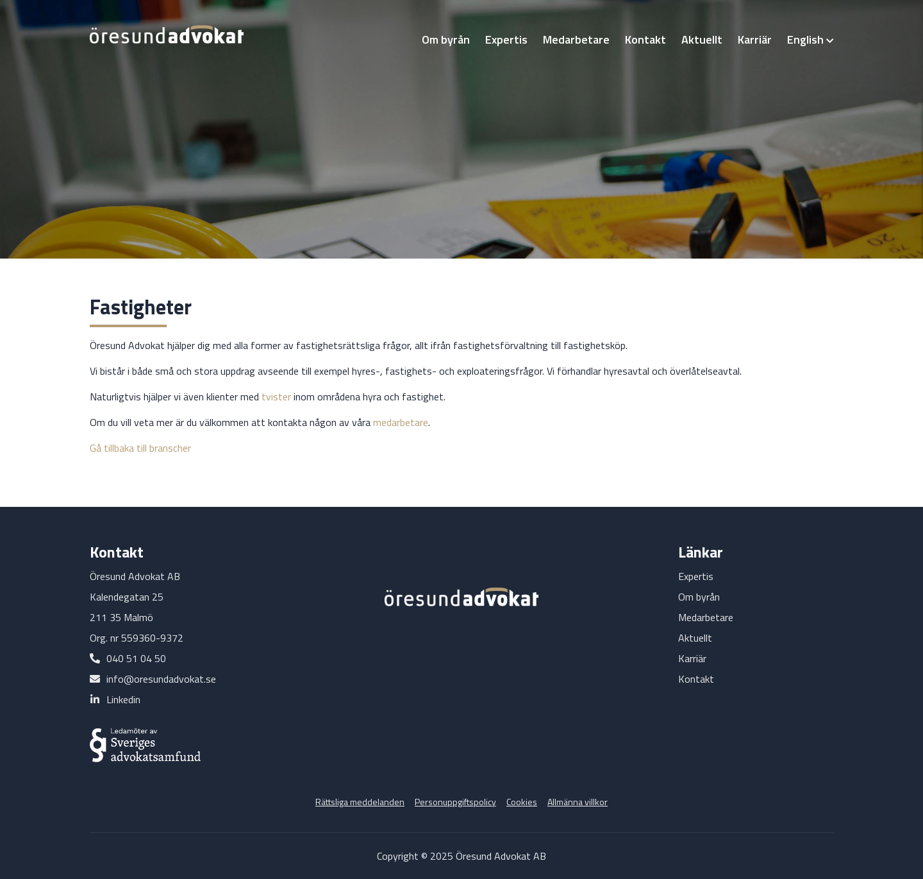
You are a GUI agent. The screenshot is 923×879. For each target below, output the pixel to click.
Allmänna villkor (577, 801)
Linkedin (123, 699)
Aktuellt (701, 39)
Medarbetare (576, 39)
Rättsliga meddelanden (359, 801)
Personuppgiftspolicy (455, 801)
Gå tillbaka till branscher (140, 448)
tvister (276, 396)
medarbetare (400, 422)
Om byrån (446, 39)
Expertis (506, 39)
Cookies (521, 801)
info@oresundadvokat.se (161, 679)
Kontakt (645, 39)
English (810, 39)
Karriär (755, 39)
